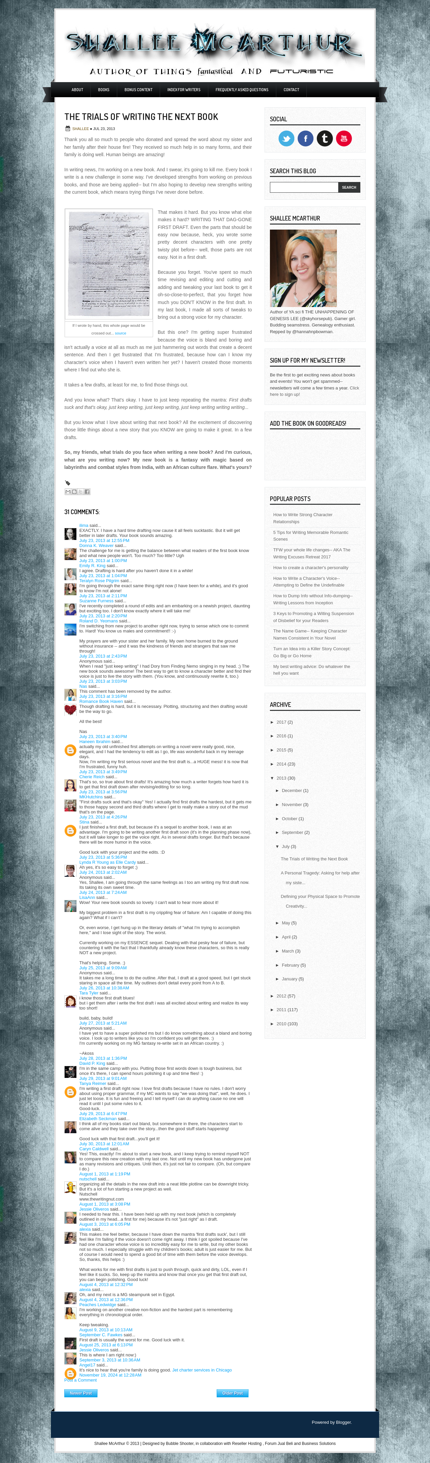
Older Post (232, 1393)
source (120, 333)
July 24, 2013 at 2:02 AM (103, 872)
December (292, 790)
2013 (282, 778)
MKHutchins (91, 796)
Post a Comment (80, 1380)
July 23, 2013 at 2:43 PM (103, 656)
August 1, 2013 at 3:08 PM (104, 1204)
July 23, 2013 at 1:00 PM (103, 560)
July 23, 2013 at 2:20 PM (103, 615)
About (77, 89)
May (286, 922)
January (290, 978)
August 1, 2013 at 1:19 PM (104, 1173)
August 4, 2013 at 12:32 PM (106, 1284)
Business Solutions (319, 1443)
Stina (84, 822)
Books (104, 89)
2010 (282, 1023)
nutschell (87, 1178)
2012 (282, 995)
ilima (83, 525)
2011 (282, 1009)
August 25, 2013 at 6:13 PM (106, 1344)
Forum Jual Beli (279, 1443)
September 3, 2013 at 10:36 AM (109, 1359)
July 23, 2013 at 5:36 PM (103, 857)
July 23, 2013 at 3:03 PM (103, 681)
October (290, 818)
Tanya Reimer (92, 1083)
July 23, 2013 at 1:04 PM (103, 575)
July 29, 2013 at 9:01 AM (103, 1078)
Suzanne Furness (96, 600)
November (292, 804)
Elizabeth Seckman (98, 1118)
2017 (282, 722)
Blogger (343, 1422)
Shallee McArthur (109, 1443)
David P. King (92, 1063)
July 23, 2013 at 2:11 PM (103, 595)
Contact (291, 89)
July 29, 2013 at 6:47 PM (103, 1113)
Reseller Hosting (247, 1443)
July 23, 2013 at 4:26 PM (103, 816)
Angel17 (87, 1364)
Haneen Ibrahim (95, 741)
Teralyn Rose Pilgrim (99, 580)
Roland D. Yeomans (98, 620)
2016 (282, 735)
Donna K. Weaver (96, 545)
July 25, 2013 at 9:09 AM (103, 967)
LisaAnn (87, 897)
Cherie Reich (91, 776)
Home (157, 1391)
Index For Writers (184, 89)
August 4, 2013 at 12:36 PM (106, 1299)
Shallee (81, 129)
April (287, 936)
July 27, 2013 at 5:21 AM (103, 1023)
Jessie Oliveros (94, 1209)
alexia (85, 1229)
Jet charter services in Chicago (202, 1370)
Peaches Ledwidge (97, 1304)
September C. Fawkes (101, 1334)
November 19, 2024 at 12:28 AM (110, 1375)
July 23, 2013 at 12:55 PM (104, 540)
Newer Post (81, 1393)
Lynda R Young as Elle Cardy (107, 862)
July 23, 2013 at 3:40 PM (103, 736)
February (291, 965)
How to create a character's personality (310, 567)
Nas (83, 686)
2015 (282, 749)
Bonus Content (138, 89)
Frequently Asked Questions (242, 89)
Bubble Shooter (180, 1443)
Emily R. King (92, 565)
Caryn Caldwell (94, 1148)
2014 (282, 764)
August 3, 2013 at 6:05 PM (104, 1224)
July (286, 846)
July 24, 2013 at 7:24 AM (103, 892)
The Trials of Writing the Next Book (314, 858)
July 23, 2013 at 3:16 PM (103, 696)
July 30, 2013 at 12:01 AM (104, 1143)
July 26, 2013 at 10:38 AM (104, 987)
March (288, 951)
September (293, 832)
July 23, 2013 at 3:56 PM (103, 791)
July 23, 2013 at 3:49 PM (103, 771)
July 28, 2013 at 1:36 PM (103, 1058)
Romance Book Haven (101, 701)
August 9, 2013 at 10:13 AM (106, 1329)
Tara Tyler (88, 992)
